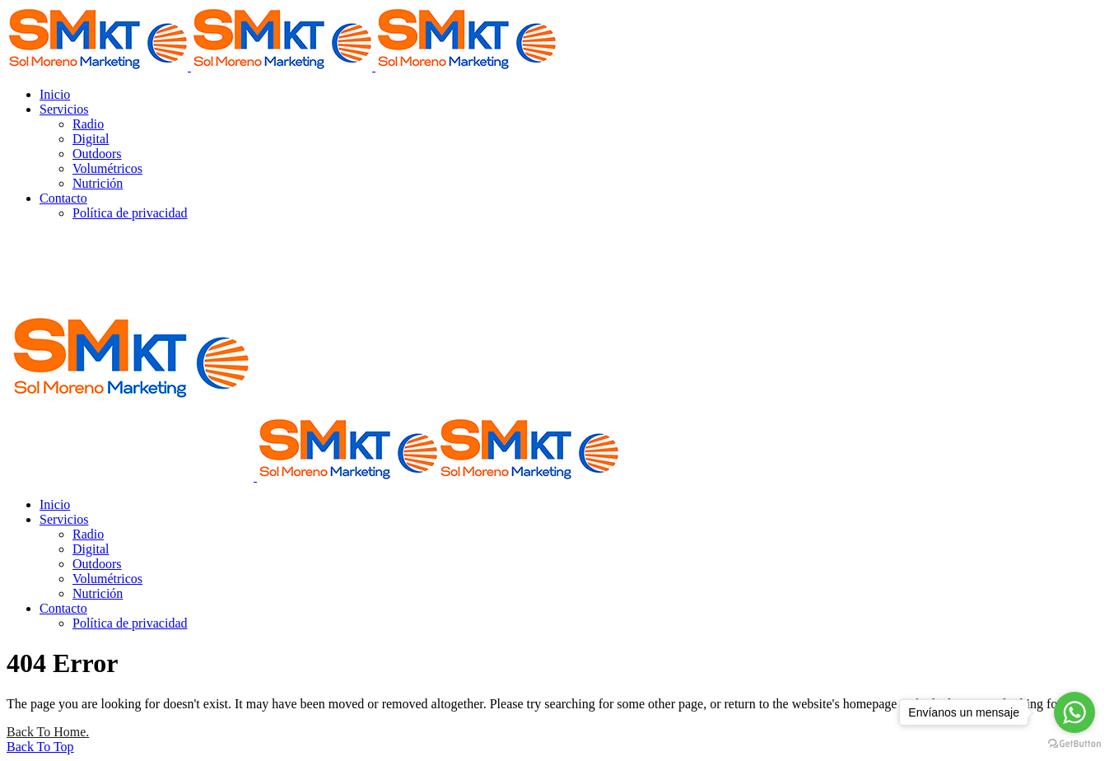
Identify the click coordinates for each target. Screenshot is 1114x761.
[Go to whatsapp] (1074, 712)
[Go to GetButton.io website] (1074, 744)
